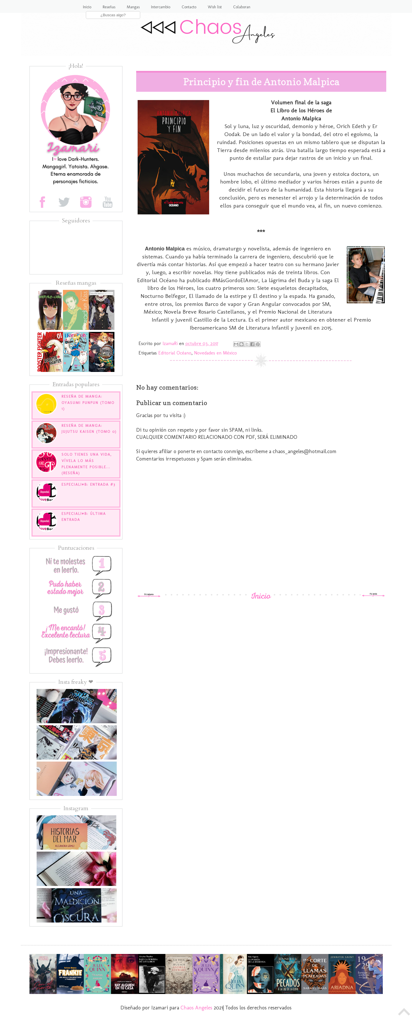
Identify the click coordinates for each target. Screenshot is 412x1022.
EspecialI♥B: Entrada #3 (89, 484)
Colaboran (241, 7)
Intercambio (160, 7)
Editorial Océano (174, 353)
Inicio (87, 7)
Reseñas (109, 7)
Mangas (133, 7)
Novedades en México (215, 353)
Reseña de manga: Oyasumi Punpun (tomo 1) (88, 402)
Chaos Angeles (196, 1008)
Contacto (189, 7)
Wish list (215, 7)
